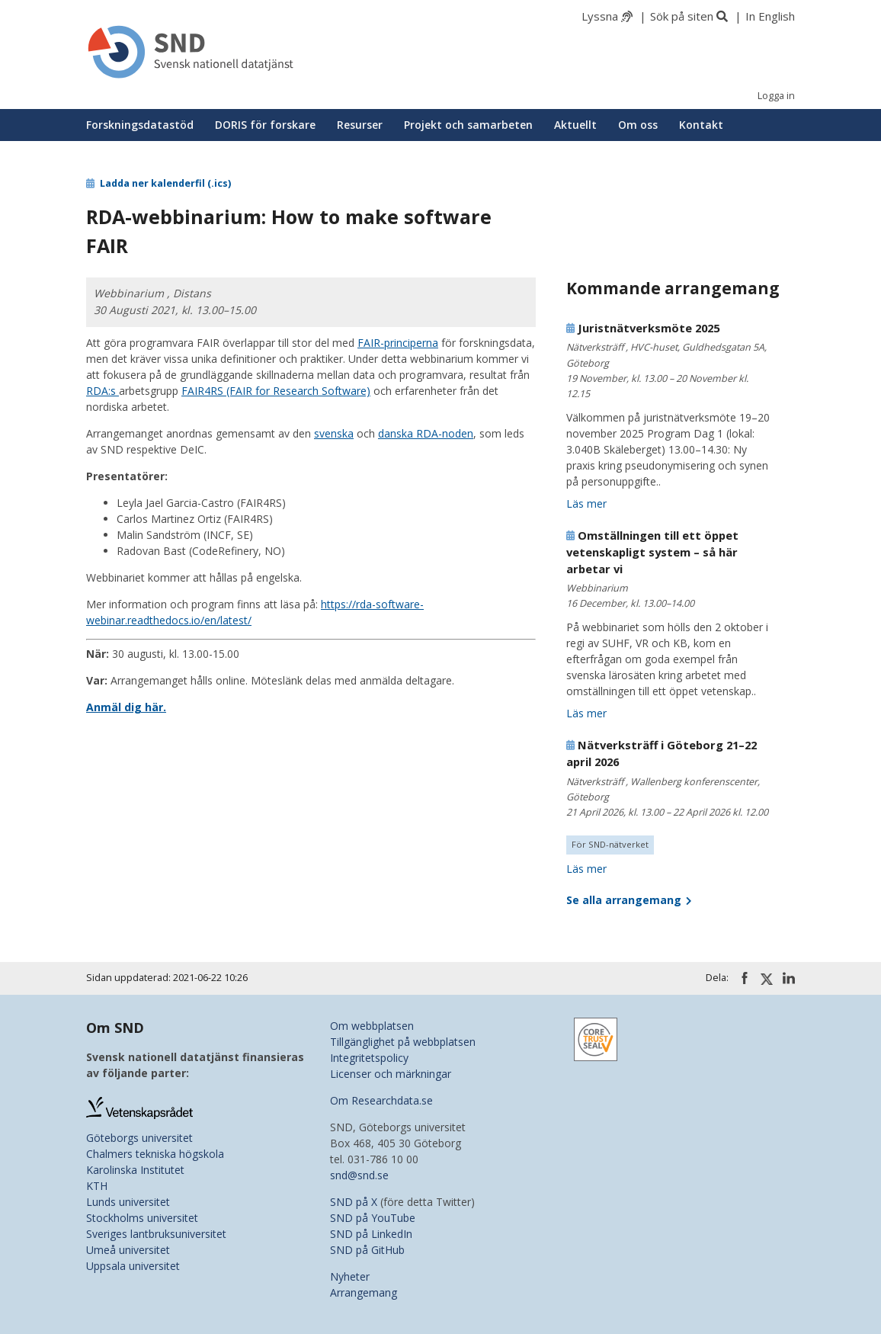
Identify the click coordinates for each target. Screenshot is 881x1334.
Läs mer (586, 503)
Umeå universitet (128, 1250)
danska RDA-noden (425, 433)
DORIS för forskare (265, 124)
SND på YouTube (372, 1218)
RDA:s (102, 390)
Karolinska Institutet (135, 1169)
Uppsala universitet (133, 1266)
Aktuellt (575, 124)
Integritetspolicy (369, 1057)
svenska (334, 433)
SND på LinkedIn (371, 1234)
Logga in (776, 95)
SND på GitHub (367, 1250)
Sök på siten (681, 16)
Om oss (638, 124)
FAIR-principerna (397, 342)
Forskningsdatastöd (140, 124)
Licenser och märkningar (390, 1073)
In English (770, 16)
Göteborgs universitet (139, 1137)
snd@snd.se (359, 1175)
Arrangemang (363, 1292)
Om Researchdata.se (381, 1100)
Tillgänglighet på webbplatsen (403, 1041)
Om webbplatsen (372, 1025)
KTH (96, 1185)
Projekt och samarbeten (468, 124)
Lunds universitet (128, 1202)
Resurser (360, 124)
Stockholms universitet (142, 1218)
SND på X (353, 1202)
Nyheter (350, 1276)
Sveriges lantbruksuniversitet (156, 1234)
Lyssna (599, 16)
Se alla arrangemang (628, 900)
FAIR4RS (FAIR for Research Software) (275, 390)
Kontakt (701, 124)
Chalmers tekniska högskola (155, 1153)
